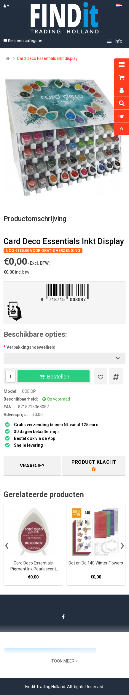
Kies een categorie (23, 40)
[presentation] (6, 545)
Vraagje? (32, 465)
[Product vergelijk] (116, 376)
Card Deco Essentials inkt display (47, 58)
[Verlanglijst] (100, 376)
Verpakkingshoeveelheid (31, 347)
